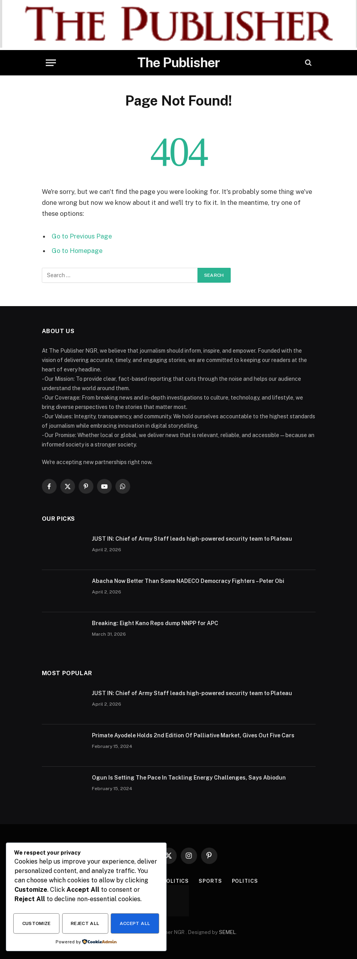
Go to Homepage (78, 250)
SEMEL (227, 932)
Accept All (135, 924)
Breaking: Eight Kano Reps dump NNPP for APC (155, 623)
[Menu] (51, 63)
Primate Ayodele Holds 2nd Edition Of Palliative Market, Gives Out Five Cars (193, 735)
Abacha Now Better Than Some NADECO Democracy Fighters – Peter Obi (188, 580)
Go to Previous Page (82, 236)
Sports (210, 881)
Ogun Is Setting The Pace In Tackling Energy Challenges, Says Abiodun (189, 777)
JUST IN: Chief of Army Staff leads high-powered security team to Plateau (192, 538)
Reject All (85, 924)
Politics (175, 881)
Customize (36, 924)
